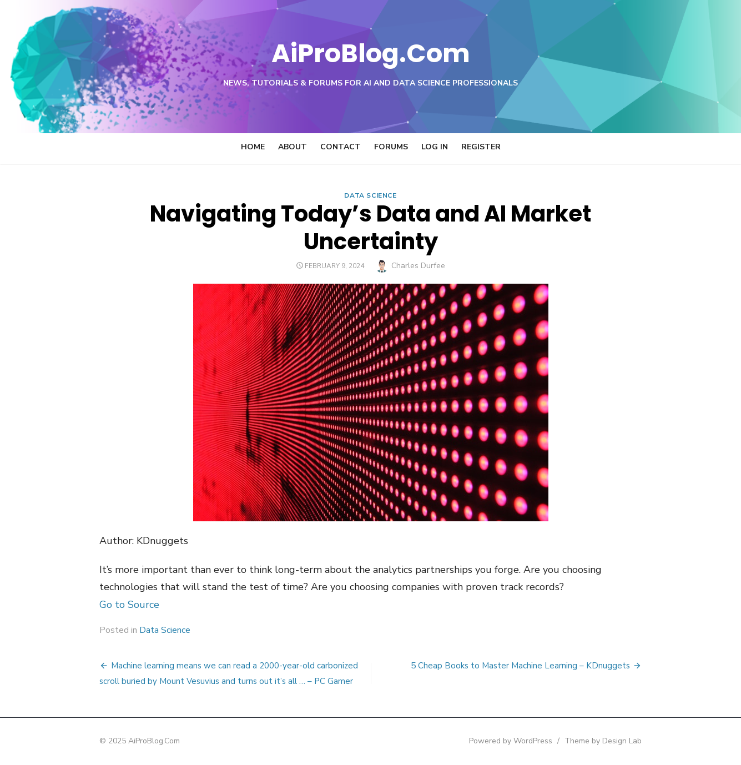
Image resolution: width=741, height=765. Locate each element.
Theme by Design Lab (604, 741)
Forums (391, 147)
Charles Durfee (418, 265)
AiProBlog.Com (370, 53)
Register (481, 147)
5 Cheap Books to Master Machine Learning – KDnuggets (521, 665)
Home (253, 147)
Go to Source (129, 604)
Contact (340, 147)
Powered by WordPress (511, 741)
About (292, 147)
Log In (434, 147)
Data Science (370, 195)
